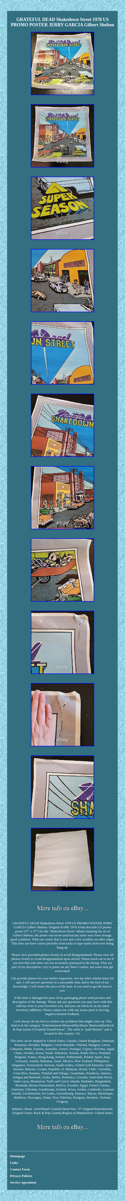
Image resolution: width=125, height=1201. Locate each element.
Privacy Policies (21, 1176)
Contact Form (20, 1169)
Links (14, 1163)
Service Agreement (23, 1182)
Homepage (17, 1156)
